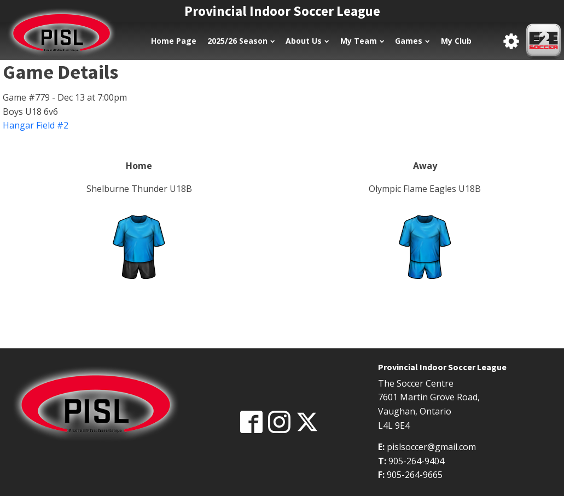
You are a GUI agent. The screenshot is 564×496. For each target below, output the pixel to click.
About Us (307, 41)
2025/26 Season (241, 41)
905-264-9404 (416, 461)
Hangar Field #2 (35, 125)
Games (412, 41)
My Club (456, 41)
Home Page (173, 41)
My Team (362, 41)
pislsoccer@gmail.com (431, 447)
